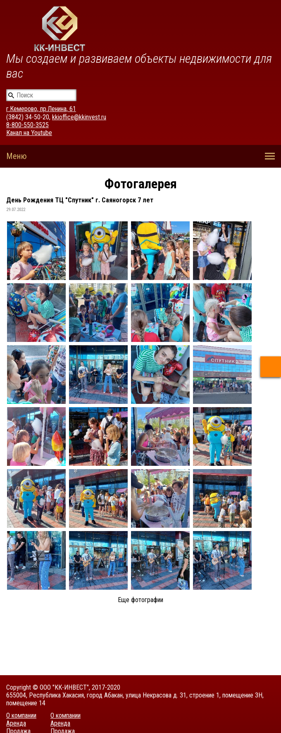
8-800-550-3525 (27, 125)
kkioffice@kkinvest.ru (79, 117)
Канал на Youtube (29, 133)
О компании (21, 715)
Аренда (16, 723)
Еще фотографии (140, 600)
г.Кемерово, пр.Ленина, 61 (41, 109)
